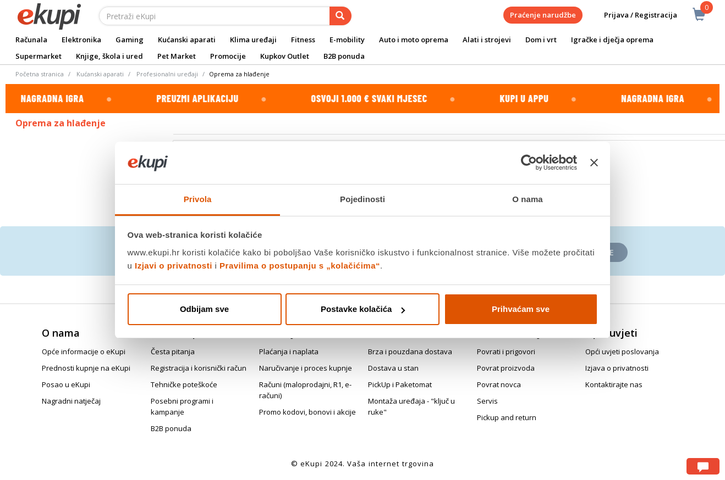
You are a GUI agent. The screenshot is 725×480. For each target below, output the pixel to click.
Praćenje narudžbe (543, 15)
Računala (31, 39)
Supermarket (38, 56)
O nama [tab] (527, 199)
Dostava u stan (393, 368)
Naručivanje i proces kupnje (305, 368)
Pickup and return (506, 417)
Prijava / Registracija (633, 15)
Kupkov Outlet (284, 56)
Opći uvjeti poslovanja (622, 351)
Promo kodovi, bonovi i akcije (307, 412)
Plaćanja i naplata (288, 351)
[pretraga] (340, 16)
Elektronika (81, 39)
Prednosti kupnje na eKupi (86, 368)
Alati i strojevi (487, 39)
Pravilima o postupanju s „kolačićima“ (299, 265)
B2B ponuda (344, 56)
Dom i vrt (541, 39)
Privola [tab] (198, 199)
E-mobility (347, 39)
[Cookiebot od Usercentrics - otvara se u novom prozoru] (529, 163)
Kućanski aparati (187, 39)
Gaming (130, 39)
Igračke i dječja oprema (612, 39)
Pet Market (176, 56)
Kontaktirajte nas (613, 384)
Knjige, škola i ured (109, 56)
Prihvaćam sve (521, 309)
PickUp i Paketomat (400, 384)
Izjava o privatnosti (617, 368)
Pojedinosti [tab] (362, 199)
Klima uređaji (253, 39)
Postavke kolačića (363, 309)
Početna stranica (39, 74)
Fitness (303, 39)
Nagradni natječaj (71, 401)
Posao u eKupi (66, 384)
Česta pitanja (173, 351)
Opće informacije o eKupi (83, 351)
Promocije (228, 56)
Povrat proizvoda (506, 368)
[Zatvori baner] (594, 163)
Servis (487, 401)
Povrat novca (499, 384)
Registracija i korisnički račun (198, 368)
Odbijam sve (204, 309)
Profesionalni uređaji (167, 74)
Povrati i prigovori (506, 351)
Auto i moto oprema (413, 39)
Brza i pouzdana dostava (410, 351)
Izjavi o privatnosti (173, 265)
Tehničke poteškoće (184, 384)
